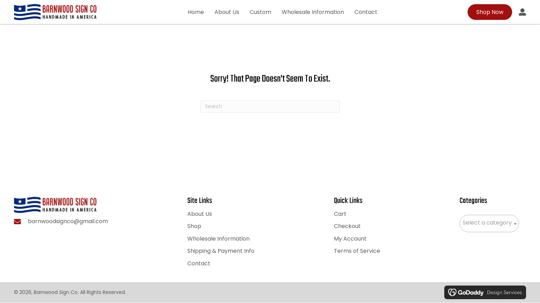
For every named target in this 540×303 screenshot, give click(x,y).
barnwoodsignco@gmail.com (68, 222)
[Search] (270, 107)
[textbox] (489, 223)
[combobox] (489, 224)
